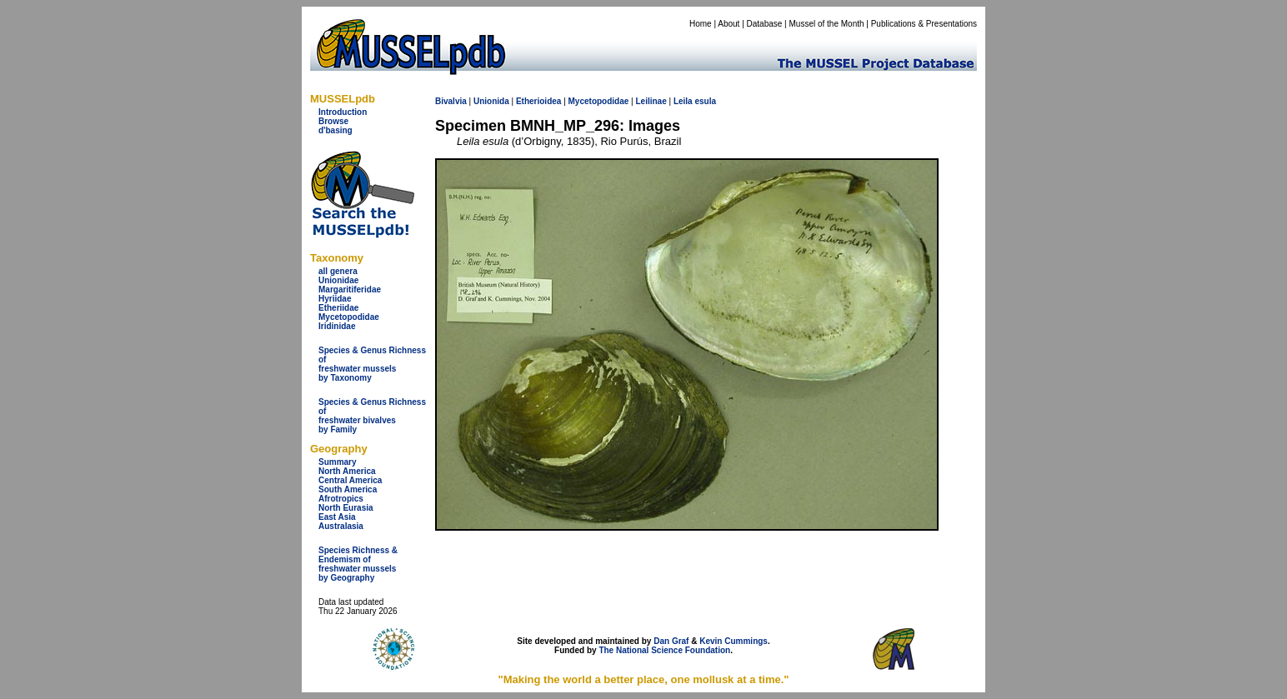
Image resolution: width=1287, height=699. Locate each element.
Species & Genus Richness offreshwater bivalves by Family (372, 415)
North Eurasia (345, 507)
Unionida (491, 101)
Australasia (340, 526)
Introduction (342, 112)
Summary (337, 462)
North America (347, 471)
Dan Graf (671, 641)
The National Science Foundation (664, 650)
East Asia (337, 517)
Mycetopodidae (348, 317)
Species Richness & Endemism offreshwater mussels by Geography (358, 564)
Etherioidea (538, 101)
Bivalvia (451, 101)
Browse (333, 121)
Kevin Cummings (733, 641)
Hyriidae (334, 298)
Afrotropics (340, 498)
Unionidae (338, 280)
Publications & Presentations (924, 23)
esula (705, 101)
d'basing (335, 130)
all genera (338, 271)
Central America (350, 480)
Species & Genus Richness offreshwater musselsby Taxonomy (372, 364)
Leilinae (650, 101)
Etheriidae (338, 307)
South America (347, 489)
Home (700, 23)
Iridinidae (336, 326)
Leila (683, 101)
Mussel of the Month (826, 23)
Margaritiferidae (349, 289)
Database (765, 23)
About (728, 23)
